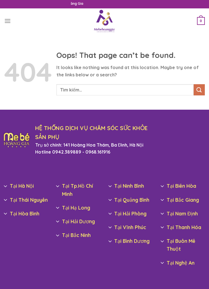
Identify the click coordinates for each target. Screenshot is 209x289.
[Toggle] (5, 186)
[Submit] (199, 89)
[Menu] (7, 21)
